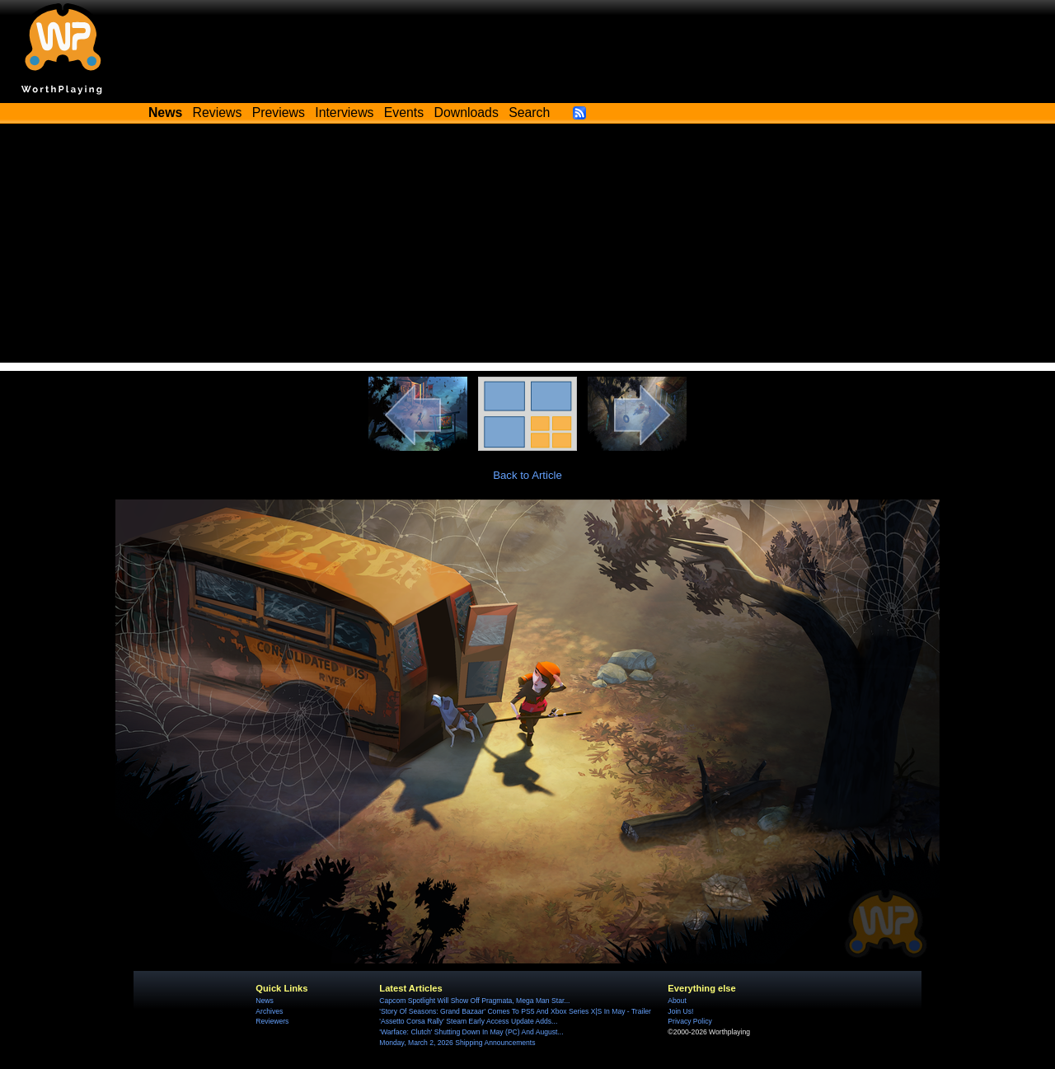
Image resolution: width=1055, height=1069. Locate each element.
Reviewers (272, 1021)
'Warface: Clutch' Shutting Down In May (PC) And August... (471, 1032)
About (677, 1000)
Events (404, 112)
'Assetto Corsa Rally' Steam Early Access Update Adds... (468, 1021)
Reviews (217, 112)
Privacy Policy (689, 1021)
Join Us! (680, 1011)
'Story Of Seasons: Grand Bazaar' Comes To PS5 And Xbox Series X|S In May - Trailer (515, 1011)
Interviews (344, 112)
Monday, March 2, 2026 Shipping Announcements (457, 1043)
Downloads (466, 112)
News (264, 1000)
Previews (278, 112)
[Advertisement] (527, 247)
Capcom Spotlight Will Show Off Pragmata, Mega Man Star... (474, 1000)
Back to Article (527, 475)
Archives (269, 1011)
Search (529, 112)
